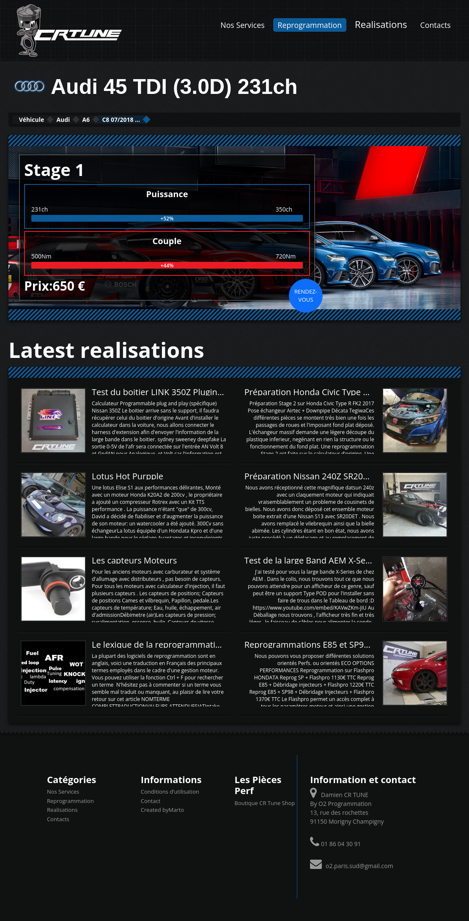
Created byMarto (162, 809)
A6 (127, 119)
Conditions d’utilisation (170, 791)
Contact (151, 800)
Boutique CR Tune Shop (264, 802)
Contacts (435, 25)
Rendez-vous (305, 294)
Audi (90, 119)
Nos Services (242, 25)
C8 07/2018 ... (181, 119)
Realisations (381, 24)
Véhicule (40, 119)
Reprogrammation (310, 25)
